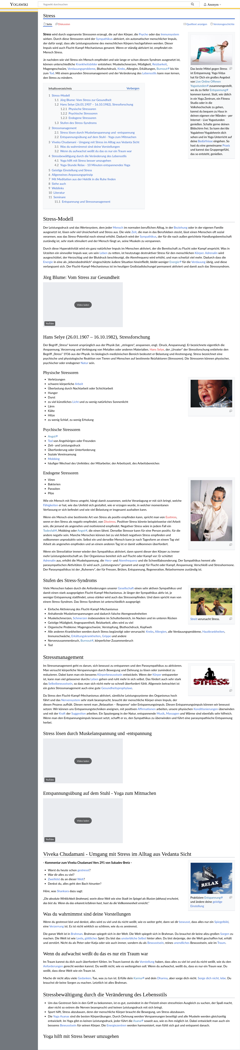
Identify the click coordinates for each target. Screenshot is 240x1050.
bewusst (184, 922)
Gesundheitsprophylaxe (116, 688)
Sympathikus (104, 39)
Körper (199, 253)
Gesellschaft (126, 588)
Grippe (106, 636)
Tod (51, 73)
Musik (161, 713)
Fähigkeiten (50, 505)
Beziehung (180, 227)
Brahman (77, 934)
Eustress (171, 517)
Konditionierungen (206, 709)
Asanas (64, 1016)
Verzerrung (56, 926)
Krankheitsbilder (86, 64)
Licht (75, 402)
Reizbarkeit (159, 64)
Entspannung (218, 90)
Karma (138, 978)
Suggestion (78, 713)
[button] (83, 304)
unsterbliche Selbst (133, 938)
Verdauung (198, 262)
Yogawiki (19, 4)
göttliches (91, 938)
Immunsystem (170, 34)
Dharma (162, 978)
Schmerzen (80, 618)
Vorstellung (147, 961)
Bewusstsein (155, 943)
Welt (80, 879)
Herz (108, 560)
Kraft (62, 713)
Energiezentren (116, 1025)
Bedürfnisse (205, 141)
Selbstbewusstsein (60, 683)
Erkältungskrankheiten (86, 636)
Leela (79, 938)
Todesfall (49, 530)
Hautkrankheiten (213, 631)
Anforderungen (53, 966)
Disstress (110, 521)
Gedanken (84, 978)
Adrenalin (211, 253)
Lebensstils (149, 73)
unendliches (181, 943)
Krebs (121, 68)
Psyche (143, 34)
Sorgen (224, 934)
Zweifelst (54, 879)
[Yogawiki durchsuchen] (118, 4)
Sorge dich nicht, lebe (212, 978)
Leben (104, 253)
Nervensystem (70, 700)
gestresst (83, 870)
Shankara (63, 891)
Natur (84, 363)
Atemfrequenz (128, 560)
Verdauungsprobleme (81, 68)
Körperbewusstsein (109, 674)
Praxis (226, 145)
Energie (48, 262)
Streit (193, 619)
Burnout (162, 68)
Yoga (56, 1016)
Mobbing (54, 459)
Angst (52, 436)
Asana (137, 1021)
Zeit (134, 232)
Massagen (172, 713)
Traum (221, 943)
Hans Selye (157, 349)
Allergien (161, 631)
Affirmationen (147, 709)
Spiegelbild (221, 922)
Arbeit (79, 384)
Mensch (118, 227)
